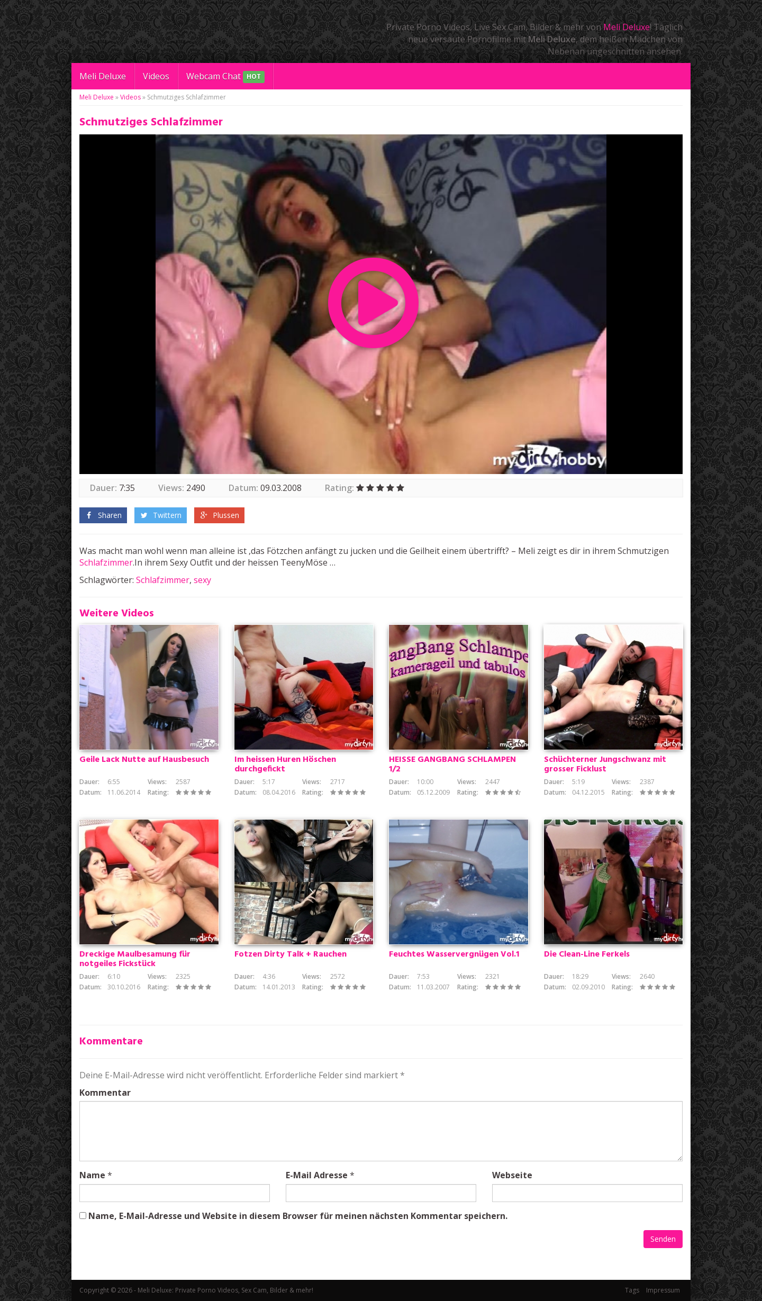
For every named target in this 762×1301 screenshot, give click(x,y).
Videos (156, 76)
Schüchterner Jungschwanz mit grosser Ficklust (605, 764)
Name (92, 1175)
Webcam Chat (225, 77)
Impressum (663, 1290)
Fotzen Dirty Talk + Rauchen (290, 954)
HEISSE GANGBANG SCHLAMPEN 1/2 (452, 764)
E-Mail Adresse (317, 1175)
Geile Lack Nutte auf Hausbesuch (144, 760)
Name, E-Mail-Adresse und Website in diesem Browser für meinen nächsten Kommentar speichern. (297, 1216)
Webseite (512, 1175)
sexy (202, 580)
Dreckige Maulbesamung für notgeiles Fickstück (134, 959)
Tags (632, 1290)
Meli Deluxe (626, 27)
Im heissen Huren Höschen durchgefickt (285, 764)
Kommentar (105, 1092)
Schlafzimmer (106, 562)
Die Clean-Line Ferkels (587, 954)
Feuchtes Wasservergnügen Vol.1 (454, 954)
